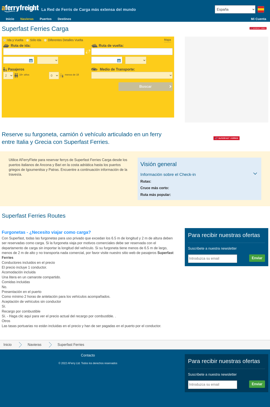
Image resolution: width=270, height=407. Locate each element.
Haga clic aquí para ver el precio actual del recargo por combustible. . (62, 316)
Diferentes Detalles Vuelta (65, 40)
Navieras (26, 19)
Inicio (10, 19)
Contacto (88, 355)
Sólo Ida (35, 40)
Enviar (257, 258)
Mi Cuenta (258, 19)
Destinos (64, 19)
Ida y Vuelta (15, 40)
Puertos (46, 19)
